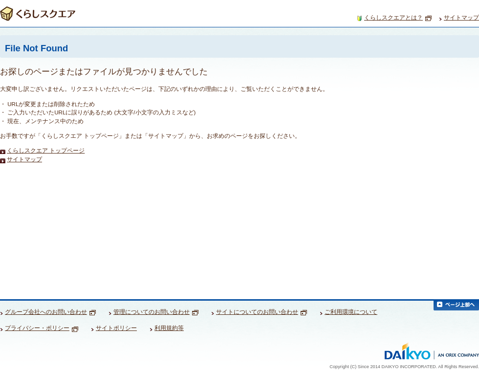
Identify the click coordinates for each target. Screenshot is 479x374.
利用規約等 (169, 328)
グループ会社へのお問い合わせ (50, 312)
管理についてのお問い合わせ (155, 312)
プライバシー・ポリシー (41, 328)
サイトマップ (461, 18)
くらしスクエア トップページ (46, 151)
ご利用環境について (351, 312)
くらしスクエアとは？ (398, 18)
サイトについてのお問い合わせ (261, 312)
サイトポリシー (116, 328)
